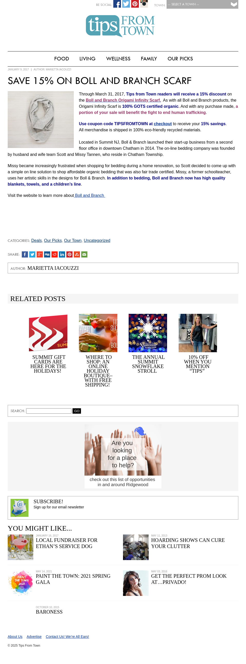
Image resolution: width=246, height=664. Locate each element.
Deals (36, 240)
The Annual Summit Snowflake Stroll (148, 364)
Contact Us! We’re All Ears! (67, 637)
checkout (163, 124)
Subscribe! (48, 501)
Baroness (49, 612)
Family (149, 59)
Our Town (72, 240)
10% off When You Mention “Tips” (198, 364)
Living (87, 59)
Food (61, 59)
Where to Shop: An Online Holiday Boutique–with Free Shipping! (98, 371)
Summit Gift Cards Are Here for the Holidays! (48, 364)
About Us (15, 637)
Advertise (34, 637)
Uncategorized (97, 240)
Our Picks (180, 59)
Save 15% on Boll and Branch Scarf (99, 81)
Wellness (118, 59)
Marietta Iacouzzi (58, 69)
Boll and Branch (89, 195)
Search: (18, 411)
